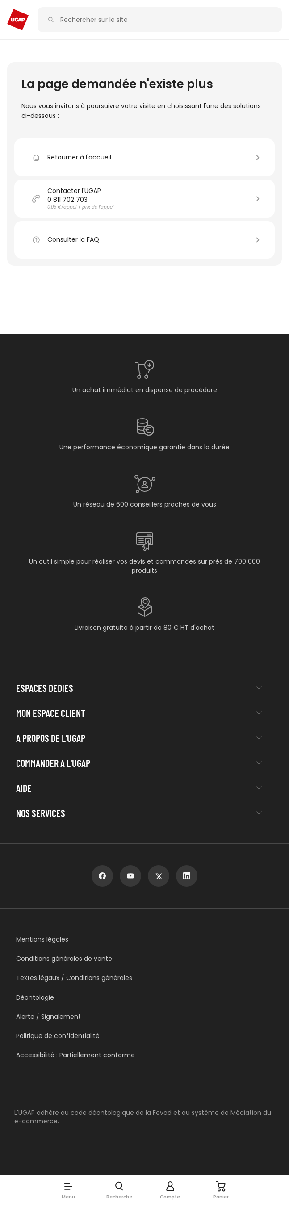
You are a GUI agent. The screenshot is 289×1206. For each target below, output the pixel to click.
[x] (158, 876)
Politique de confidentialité (58, 1036)
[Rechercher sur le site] (164, 20)
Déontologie (35, 997)
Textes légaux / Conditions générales (74, 978)
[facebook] (102, 876)
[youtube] (130, 876)
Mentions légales (42, 939)
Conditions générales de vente (64, 959)
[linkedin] (186, 876)
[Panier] (221, 1190)
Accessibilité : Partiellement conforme (75, 1055)
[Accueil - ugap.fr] (18, 19)
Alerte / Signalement (48, 1017)
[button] (68, 1190)
